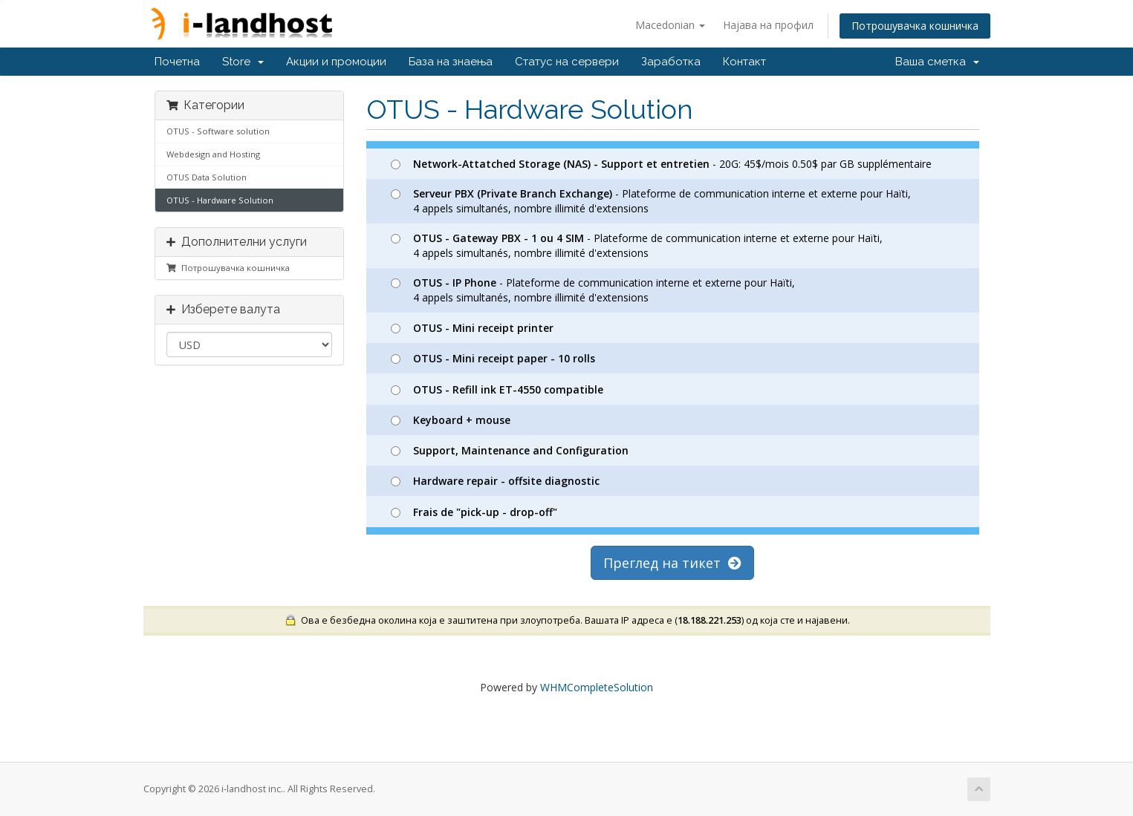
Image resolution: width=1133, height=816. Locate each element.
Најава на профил (768, 25)
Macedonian (670, 25)
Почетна (177, 61)
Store (243, 61)
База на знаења (451, 61)
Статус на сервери (567, 61)
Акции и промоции (336, 61)
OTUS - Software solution (218, 131)
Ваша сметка (937, 61)
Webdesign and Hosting (213, 154)
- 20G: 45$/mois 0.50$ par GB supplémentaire (661, 164)
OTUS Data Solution (206, 177)
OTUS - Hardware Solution (219, 200)
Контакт (744, 61)
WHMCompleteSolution (596, 687)
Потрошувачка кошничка (914, 26)
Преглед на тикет (672, 563)
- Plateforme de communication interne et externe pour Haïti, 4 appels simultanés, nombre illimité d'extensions (651, 200)
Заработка (671, 61)
